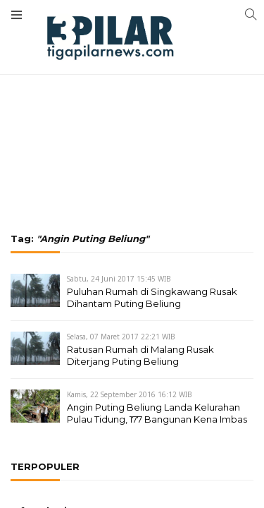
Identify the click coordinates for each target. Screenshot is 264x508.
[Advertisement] (132, 77)
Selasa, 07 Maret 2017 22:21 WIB (121, 336)
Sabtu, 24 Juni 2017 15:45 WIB (119, 279)
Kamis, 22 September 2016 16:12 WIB (129, 394)
